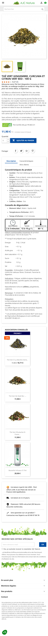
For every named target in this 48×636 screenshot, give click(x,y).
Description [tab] (11, 161)
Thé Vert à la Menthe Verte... (17, 360)
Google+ (27, 151)
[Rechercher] (24, 9)
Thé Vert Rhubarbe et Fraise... (17, 433)
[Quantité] (4, 140)
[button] (4, 632)
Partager (15, 151)
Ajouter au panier (23, 140)
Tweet (21, 151)
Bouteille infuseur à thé (17, 470)
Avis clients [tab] (24, 164)
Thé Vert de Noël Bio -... (17, 396)
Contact (4, 597)
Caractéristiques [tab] (26, 161)
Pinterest (32, 151)
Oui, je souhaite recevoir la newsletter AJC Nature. (22, 549)
